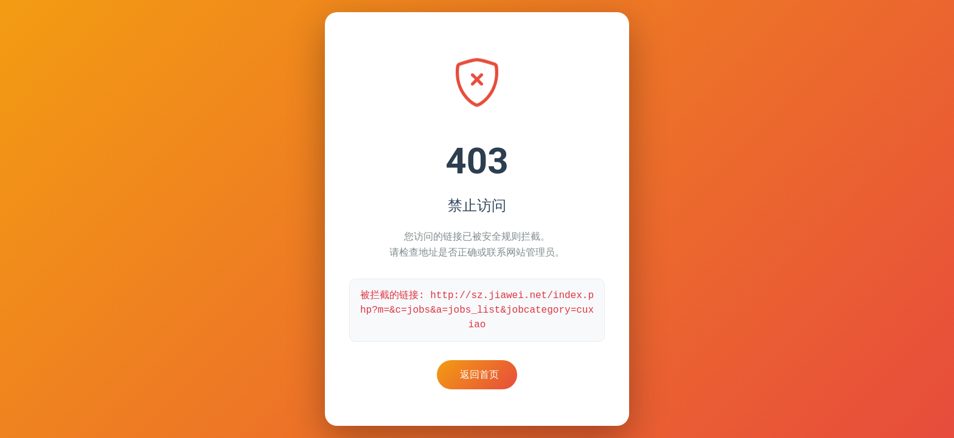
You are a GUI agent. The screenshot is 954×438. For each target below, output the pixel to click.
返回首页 (479, 374)
